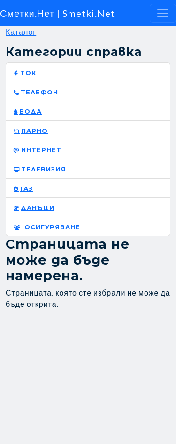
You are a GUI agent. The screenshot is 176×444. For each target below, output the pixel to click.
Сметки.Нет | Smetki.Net (57, 13)
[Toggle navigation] (163, 13)
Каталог (21, 31)
